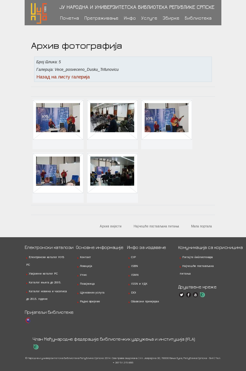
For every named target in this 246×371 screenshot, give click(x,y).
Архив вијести (111, 226)
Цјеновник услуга (92, 292)
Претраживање (101, 18)
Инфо (130, 18)
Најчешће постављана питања (156, 226)
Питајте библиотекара (197, 257)
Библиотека (198, 18)
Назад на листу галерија (63, 76)
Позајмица (87, 283)
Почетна (69, 18)
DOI (133, 292)
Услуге (149, 18)
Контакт (85, 257)
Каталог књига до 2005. (45, 282)
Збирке (171, 18)
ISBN (134, 266)
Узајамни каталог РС (43, 273)
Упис (83, 274)
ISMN (135, 274)
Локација (86, 266)
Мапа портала (201, 226)
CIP (133, 257)
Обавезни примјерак (145, 301)
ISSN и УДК (139, 283)
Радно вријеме (90, 301)
